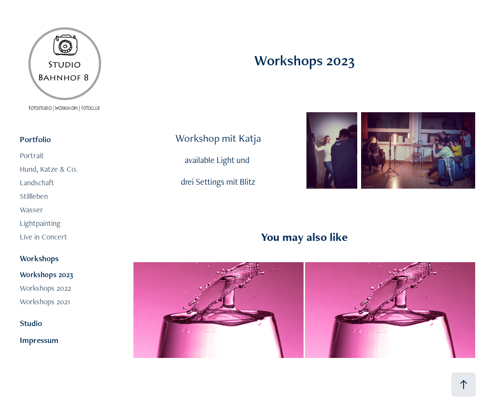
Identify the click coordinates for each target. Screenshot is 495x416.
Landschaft (37, 183)
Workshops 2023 (46, 274)
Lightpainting (40, 223)
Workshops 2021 (45, 302)
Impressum (39, 340)
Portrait (32, 155)
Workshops (39, 258)
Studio (31, 323)
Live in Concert (43, 237)
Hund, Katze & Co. (48, 169)
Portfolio (35, 139)
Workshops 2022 (45, 288)
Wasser (31, 210)
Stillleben (34, 196)
